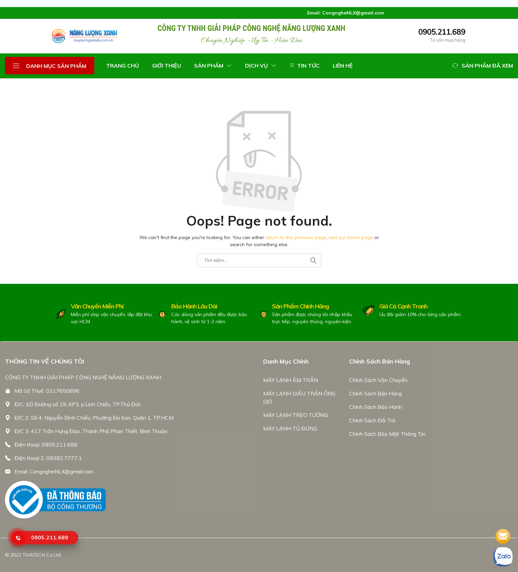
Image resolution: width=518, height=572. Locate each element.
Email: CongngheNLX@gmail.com (53, 471)
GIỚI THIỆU (166, 65)
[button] (482, 65)
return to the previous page (296, 237)
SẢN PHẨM (213, 65)
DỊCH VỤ (260, 65)
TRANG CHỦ (122, 65)
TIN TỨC (304, 65)
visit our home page (351, 237)
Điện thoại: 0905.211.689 (45, 444)
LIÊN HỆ (343, 65)
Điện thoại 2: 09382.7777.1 (48, 458)
